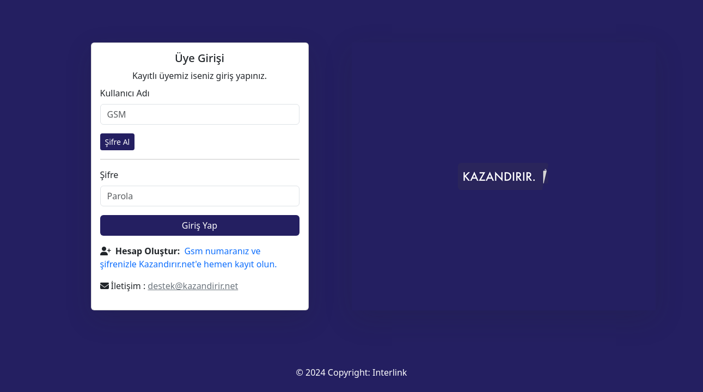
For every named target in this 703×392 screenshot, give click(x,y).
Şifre (109, 175)
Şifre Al (117, 142)
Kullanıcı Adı (125, 93)
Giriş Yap (199, 225)
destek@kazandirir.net (193, 286)
